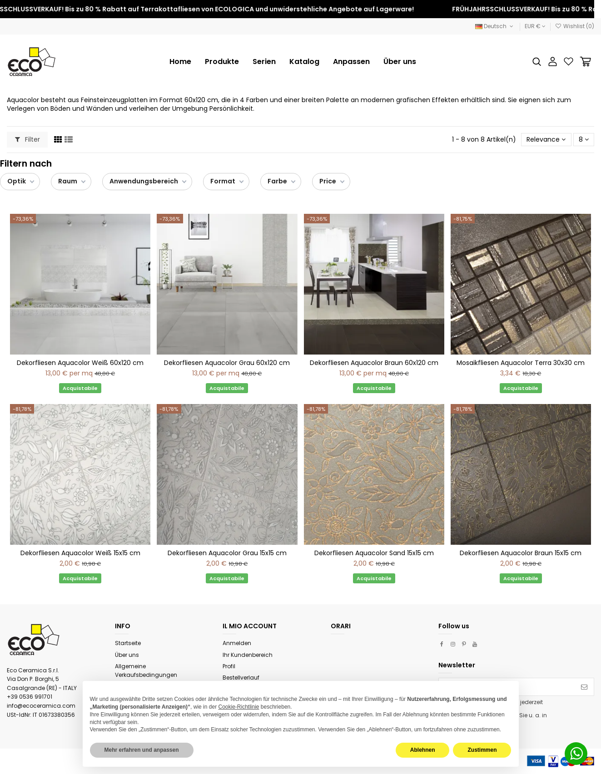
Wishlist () (574, 26)
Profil (229, 666)
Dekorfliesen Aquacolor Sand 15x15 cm (374, 552)
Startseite (128, 643)
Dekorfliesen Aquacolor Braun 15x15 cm (520, 552)
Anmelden (237, 643)
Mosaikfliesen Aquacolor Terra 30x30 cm (521, 362)
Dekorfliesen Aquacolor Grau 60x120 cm (227, 362)
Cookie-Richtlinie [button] (238, 707)
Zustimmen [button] (482, 750)
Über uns (127, 655)
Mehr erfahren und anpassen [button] (141, 750)
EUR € (535, 26)
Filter (27, 139)
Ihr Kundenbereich (248, 655)
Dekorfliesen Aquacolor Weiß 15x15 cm (80, 552)
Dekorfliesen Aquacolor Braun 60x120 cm (374, 362)
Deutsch (495, 26)
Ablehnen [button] (422, 750)
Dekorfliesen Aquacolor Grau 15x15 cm (227, 552)
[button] (264, 61)
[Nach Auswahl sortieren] (546, 139)
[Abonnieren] (584, 686)
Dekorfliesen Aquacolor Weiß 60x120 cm (80, 362)
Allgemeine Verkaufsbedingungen (146, 670)
